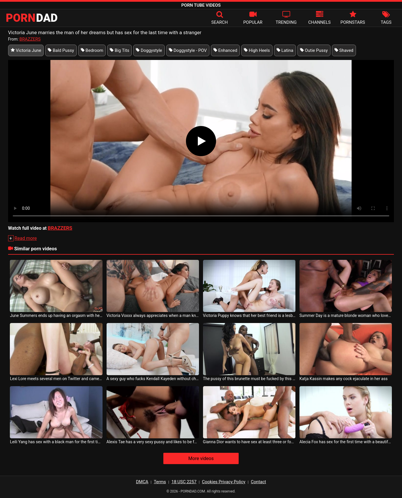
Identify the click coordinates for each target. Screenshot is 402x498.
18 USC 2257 (183, 481)
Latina (285, 50)
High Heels (257, 50)
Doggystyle (149, 50)
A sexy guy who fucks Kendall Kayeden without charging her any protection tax (153, 378)
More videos (200, 458)
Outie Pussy (314, 50)
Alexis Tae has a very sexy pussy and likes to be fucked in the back (153, 441)
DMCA (142, 481)
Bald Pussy (61, 50)
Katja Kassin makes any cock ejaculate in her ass (343, 378)
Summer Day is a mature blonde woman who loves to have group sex (345, 315)
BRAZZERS (30, 39)
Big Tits (119, 50)
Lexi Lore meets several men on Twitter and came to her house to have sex (56, 378)
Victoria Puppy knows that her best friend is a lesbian (249, 315)
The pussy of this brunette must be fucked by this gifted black (249, 378)
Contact (258, 481)
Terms (160, 481)
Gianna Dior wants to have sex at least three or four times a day (249, 441)
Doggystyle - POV (188, 50)
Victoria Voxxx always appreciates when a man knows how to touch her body (153, 315)
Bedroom (92, 50)
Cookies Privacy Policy (223, 481)
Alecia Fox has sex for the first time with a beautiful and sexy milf (345, 441)
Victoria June (26, 50)
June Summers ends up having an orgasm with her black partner (56, 315)
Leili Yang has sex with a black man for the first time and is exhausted (56, 441)
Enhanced (225, 50)
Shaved (344, 50)
